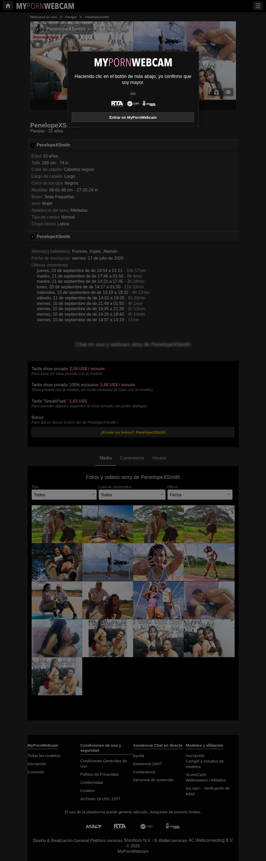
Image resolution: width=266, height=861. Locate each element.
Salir (133, 93)
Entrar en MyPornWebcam (133, 117)
